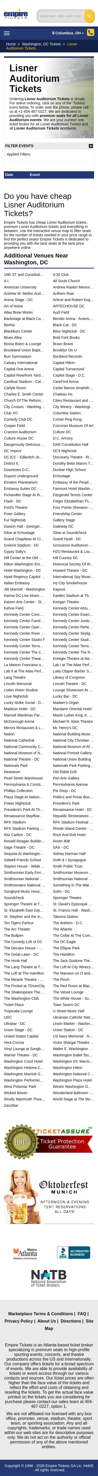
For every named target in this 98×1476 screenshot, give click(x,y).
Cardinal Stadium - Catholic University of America (24, 381)
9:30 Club (61, 274)
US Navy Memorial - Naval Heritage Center (73, 1036)
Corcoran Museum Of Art (73, 426)
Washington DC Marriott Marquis (73, 1061)
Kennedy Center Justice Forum (73, 621)
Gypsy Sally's (15, 551)
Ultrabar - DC (14, 1024)
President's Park (66, 803)
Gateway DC (63, 526)
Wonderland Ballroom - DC (73, 1093)
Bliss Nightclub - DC (69, 331)
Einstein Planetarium (20, 482)
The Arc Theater (17, 929)
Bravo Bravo (63, 344)
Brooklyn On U (65, 350)
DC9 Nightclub (65, 451)
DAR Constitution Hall (70, 444)
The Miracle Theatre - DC (24, 979)
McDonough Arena (19, 721)
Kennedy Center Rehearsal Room (73, 627)
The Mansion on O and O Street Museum (73, 973)
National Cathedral (19, 740)
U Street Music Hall (68, 1011)
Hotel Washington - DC (22, 570)
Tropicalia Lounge (18, 1011)
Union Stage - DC (18, 1030)
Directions (71, 1321)
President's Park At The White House (24, 809)
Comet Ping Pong (67, 419)
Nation (9, 734)
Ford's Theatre (15, 507)
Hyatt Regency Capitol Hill (24, 577)
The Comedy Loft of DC (23, 942)
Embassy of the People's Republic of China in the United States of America (73, 482)
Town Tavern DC (66, 1005)
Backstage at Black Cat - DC (24, 319)
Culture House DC (19, 438)
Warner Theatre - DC (21, 1055)
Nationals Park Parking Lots (73, 765)
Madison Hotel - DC (20, 709)
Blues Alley (13, 337)
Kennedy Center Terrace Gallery (24, 646)
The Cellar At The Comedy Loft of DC (73, 935)
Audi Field (61, 312)
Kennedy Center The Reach (73, 652)
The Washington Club (21, 998)
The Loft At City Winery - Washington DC (73, 967)
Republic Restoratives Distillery (73, 816)
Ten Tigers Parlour (19, 923)
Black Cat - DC (65, 325)
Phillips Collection (18, 791)
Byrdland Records (67, 356)
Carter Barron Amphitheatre (73, 388)
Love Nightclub (16, 696)
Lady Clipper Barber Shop (73, 671)
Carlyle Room (15, 388)
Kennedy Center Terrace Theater (73, 646)
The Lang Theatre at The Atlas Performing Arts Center (24, 967)
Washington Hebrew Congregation (24, 1068)
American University (20, 287)
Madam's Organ (66, 702)
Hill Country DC (65, 558)
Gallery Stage (64, 520)
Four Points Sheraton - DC (73, 507)
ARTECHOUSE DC (69, 306)
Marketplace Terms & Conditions (40, 1314)
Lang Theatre (15, 677)
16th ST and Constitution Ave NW (24, 274)
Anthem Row (63, 293)
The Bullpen (14, 935)
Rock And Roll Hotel (69, 835)
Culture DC (62, 432)
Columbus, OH (68, 33)
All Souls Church (66, 281)
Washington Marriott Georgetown (24, 1074)
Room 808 (61, 841)
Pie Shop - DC (64, 791)
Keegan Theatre (66, 602)
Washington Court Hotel (23, 1061)
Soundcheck (14, 898)
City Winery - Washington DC (73, 407)
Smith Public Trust (68, 866)
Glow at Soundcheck (70, 533)
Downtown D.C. (16, 470)
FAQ (82, 1314)
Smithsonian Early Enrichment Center (24, 872)
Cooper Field (14, 426)
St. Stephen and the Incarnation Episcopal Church (24, 917)
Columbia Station (67, 413)
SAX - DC (61, 847)
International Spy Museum (73, 577)
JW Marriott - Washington (24, 589)
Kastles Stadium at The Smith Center (73, 595)
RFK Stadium (15, 822)
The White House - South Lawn (73, 998)
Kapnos (59, 589)
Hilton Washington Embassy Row (24, 564)
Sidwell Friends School (22, 860)
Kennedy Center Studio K (73, 640)
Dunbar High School (69, 470)
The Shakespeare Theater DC (24, 992)
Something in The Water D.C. (73, 885)
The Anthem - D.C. (68, 923)
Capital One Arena (19, 369)
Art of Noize (13, 306)
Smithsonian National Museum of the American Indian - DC (73, 879)
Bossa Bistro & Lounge (22, 344)
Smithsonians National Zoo (24, 885)
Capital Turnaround (68, 369)
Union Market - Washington (73, 1024)
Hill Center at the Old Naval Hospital (24, 558)
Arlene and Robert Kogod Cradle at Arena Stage (73, 300)
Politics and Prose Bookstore (73, 797)
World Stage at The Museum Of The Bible (73, 1099)
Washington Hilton (68, 1068)
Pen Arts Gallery (66, 778)
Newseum (12, 772)
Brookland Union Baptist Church (24, 350)
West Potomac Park (20, 1086)
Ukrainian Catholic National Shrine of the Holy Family (73, 1017)
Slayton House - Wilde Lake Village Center (24, 866)
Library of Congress (69, 677)
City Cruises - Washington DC (24, 407)
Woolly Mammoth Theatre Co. (24, 1099)
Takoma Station (65, 917)
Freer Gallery (14, 514)
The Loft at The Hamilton (24, 973)
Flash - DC (12, 501)
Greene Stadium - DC (21, 545)
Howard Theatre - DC (70, 570)
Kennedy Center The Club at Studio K (24, 652)
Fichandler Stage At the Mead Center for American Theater (24, 495)
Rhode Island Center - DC (73, 828)
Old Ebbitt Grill (65, 772)
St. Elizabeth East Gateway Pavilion (24, 910)
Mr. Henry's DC (65, 728)
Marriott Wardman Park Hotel (24, 715)
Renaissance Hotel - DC (72, 809)
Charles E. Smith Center (23, 394)
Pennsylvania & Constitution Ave (24, 784)
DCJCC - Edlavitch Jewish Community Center (24, 457)
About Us (46, 1321)
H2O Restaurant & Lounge (73, 551)
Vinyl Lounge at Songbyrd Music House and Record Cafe (24, 1049)
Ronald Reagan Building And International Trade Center (24, 841)
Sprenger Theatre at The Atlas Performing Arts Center (24, 904)
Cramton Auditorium (20, 432)
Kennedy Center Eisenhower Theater (73, 614)
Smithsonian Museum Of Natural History (73, 872)
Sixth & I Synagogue (69, 860)
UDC (8, 1017)
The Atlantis (62, 929)
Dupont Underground (21, 476)
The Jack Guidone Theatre (73, 961)
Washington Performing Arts (24, 1080)
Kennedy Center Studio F (24, 640)
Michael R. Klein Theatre (73, 721)
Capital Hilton (64, 363)
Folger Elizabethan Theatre (73, 501)
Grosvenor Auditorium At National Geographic (73, 545)
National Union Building (72, 759)
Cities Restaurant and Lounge (73, 400)
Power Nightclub (17, 803)
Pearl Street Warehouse (23, 778)
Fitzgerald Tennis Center (73, 495)
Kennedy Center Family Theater (24, 621)
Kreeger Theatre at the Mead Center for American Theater (73, 658)
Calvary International (20, 363)
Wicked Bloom (15, 1093)
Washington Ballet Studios (73, 1055)
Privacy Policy (18, 1321)
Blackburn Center (18, 331)
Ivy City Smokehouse (70, 583)
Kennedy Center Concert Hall (24, 614)
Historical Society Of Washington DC (73, 564)
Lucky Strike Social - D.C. (24, 702)
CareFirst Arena (66, 381)
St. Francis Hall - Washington (73, 910)
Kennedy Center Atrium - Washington (73, 608)
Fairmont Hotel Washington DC (73, 488)
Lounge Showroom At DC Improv (73, 690)
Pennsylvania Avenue (70, 784)
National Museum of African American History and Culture (73, 747)
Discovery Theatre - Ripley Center (73, 457)
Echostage (61, 476)
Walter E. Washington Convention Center (73, 1049)
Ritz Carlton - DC (18, 835)
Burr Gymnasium (17, 356)
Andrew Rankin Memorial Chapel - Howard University (73, 287)
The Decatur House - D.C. (24, 948)
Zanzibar (11, 1105)
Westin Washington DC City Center (73, 1086)
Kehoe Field (14, 608)
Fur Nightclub (15, 520)
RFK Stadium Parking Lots (24, 828)
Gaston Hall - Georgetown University (24, 526)
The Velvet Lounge (68, 992)
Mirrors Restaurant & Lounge (24, 728)
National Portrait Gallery (72, 753)
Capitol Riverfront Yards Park (24, 375)
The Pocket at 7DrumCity (24, 986)
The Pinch (61, 979)
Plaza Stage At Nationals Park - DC (24, 797)
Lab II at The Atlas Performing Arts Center (24, 671)
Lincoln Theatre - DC (70, 684)
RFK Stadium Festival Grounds (73, 822)
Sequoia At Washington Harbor (24, 854)
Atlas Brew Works (18, 312)
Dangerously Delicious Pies (24, 444)
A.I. (6, 281)
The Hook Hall (15, 961)
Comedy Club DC (18, 419)
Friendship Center (67, 514)
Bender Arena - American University (73, 319)
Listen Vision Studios (21, 690)
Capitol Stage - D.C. (69, 375)
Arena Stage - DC (18, 300)
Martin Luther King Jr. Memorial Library (73, 715)
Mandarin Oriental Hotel (72, 709)
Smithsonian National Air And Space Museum (24, 879)
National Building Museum (73, 734)
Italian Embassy (17, 583)
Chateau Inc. (63, 394)
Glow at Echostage (19, 533)
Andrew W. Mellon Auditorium (24, 293)
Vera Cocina (14, 1042)
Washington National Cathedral (73, 1074)
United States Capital (21, 1036)
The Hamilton (64, 954)
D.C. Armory (63, 438)
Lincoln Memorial (18, 684)
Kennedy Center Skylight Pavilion (73, 633)
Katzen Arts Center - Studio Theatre (24, 602)
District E (11, 463)
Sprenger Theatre (67, 898)
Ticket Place (14, 1005)
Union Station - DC (68, 1030)
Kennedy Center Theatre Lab (24, 658)
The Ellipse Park (66, 948)
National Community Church (24, 747)
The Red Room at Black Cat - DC (73, 986)
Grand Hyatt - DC (67, 539)
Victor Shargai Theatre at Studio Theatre (73, 1042)
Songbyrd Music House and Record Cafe (24, 891)
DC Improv (12, 451)
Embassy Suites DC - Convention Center (24, 488)
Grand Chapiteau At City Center (24, 539)
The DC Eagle (64, 942)
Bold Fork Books (66, 337)
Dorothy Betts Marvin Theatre (73, 463)
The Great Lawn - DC (21, 954)
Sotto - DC (61, 891)
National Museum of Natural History (24, 753)
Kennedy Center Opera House (24, 627)
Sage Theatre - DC (19, 847)
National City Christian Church (73, 740)
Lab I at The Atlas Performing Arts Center (73, 665)
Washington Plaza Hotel (72, 1080)
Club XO (11, 413)
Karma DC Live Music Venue (24, 595)
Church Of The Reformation (24, 400)
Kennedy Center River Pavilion (24, 633)
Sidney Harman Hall (69, 854)
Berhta (9, 325)
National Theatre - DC (21, 759)
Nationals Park (16, 765)
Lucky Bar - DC (65, 696)
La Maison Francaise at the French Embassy (24, 665)
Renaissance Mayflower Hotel (24, 816)
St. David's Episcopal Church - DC (73, 904)
